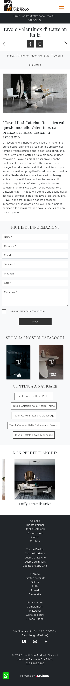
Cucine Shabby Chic (35, 566)
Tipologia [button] (57, 56)
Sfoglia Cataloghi (35, 529)
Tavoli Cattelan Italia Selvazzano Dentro (33, 425)
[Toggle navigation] (61, 6)
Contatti (35, 541)
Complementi (35, 607)
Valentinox (35, 20)
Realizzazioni (35, 533)
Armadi (35, 590)
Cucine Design (35, 549)
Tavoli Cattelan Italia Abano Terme (34, 406)
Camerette (35, 594)
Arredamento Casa (33, 16)
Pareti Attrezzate (35, 578)
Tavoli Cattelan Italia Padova (33, 396)
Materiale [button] (36, 56)
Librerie (35, 574)
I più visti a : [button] (35, 65)
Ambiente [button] (23, 56)
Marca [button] (11, 56)
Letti (35, 586)
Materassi (35, 611)
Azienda (35, 521)
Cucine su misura (35, 562)
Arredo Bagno (35, 619)
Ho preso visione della (27, 311)
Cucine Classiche (35, 557)
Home (16, 16)
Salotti (35, 582)
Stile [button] (46, 56)
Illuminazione (35, 602)
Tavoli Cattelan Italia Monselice (34, 435)
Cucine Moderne (35, 553)
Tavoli (51, 16)
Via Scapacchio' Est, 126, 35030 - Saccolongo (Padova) (35, 633)
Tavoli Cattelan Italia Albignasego (33, 415)
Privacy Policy (38, 311)
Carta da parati (35, 615)
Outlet (35, 537)
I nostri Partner (35, 525)
